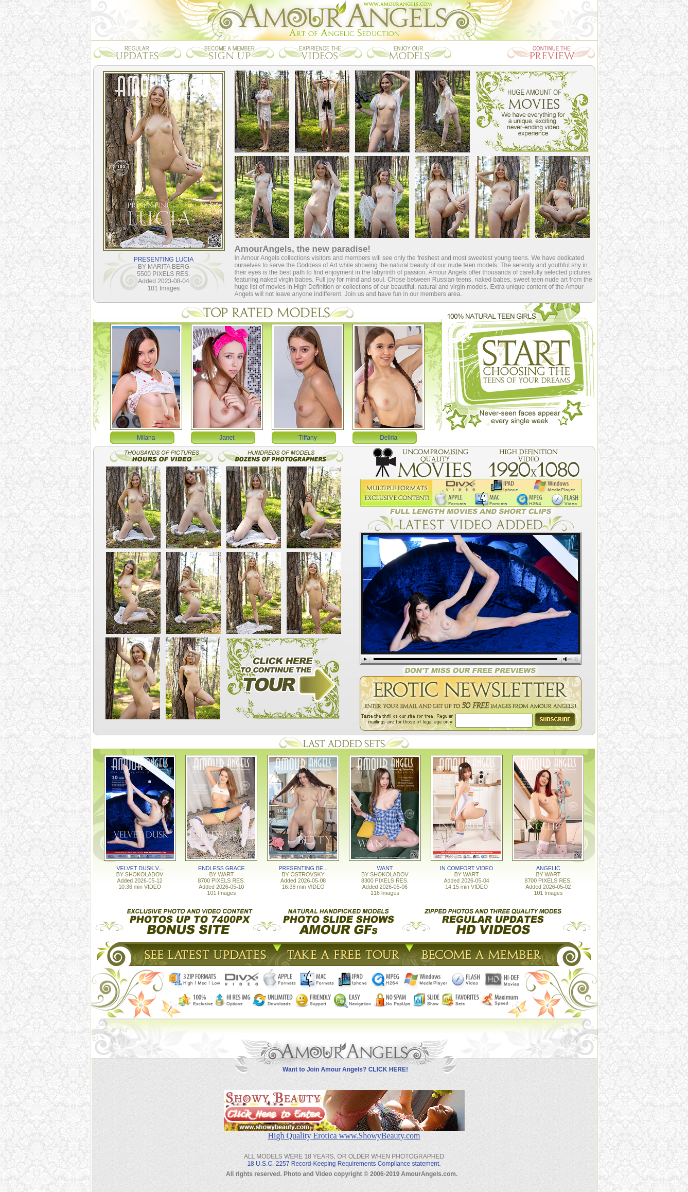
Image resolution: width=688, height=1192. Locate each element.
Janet (226, 437)
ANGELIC (548, 868)
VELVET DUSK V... (139, 868)
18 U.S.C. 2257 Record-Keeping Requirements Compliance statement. (343, 1163)
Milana (146, 437)
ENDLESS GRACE (221, 868)
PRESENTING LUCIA (164, 259)
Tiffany (307, 437)
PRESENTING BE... (302, 868)
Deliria (388, 437)
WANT (385, 868)
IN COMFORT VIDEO (466, 868)
